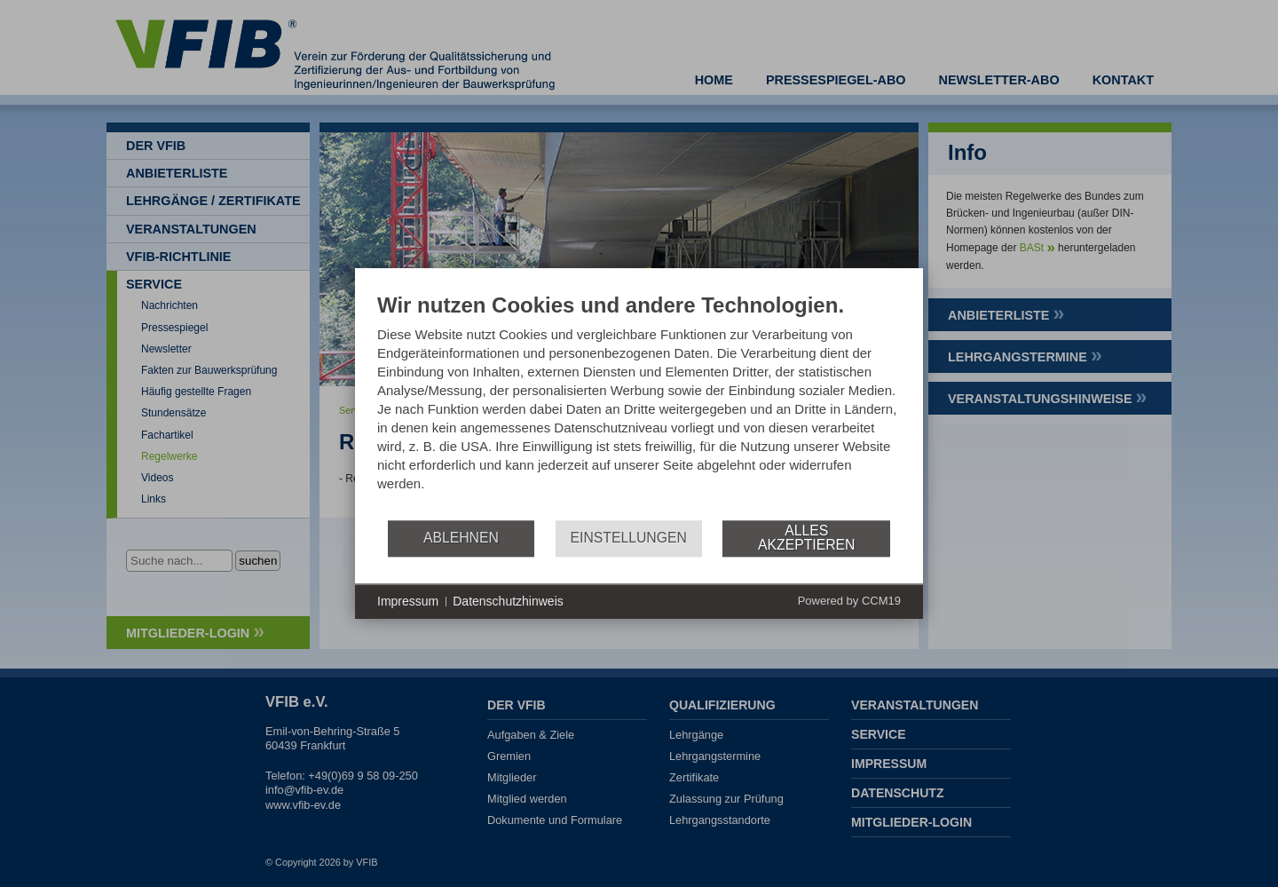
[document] (639, 405)
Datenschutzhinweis (508, 601)
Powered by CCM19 (849, 600)
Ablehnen (461, 537)
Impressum (407, 601)
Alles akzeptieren (806, 537)
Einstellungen (629, 537)
